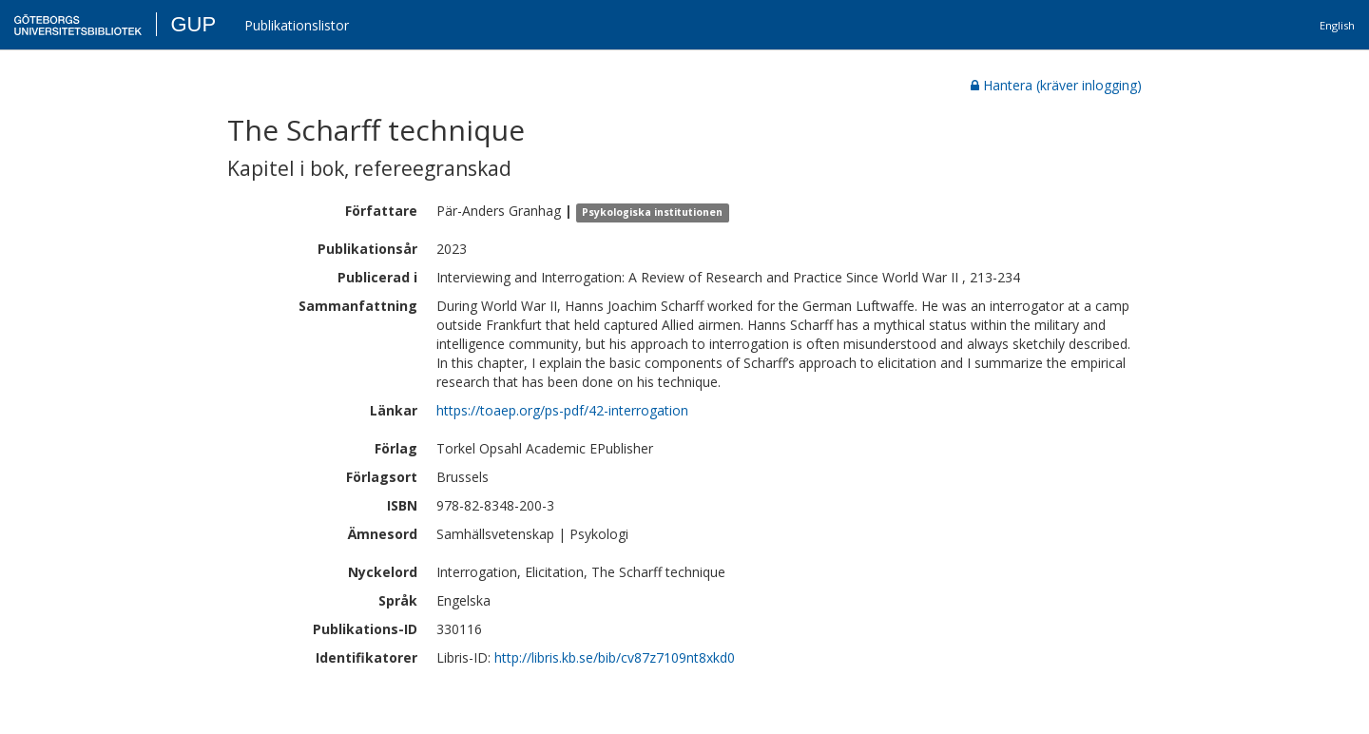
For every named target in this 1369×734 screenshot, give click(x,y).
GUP (193, 24)
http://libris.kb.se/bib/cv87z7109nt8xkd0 (614, 657)
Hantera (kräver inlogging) (1056, 85)
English (1337, 25)
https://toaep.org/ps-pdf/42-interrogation (562, 410)
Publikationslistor (296, 25)
